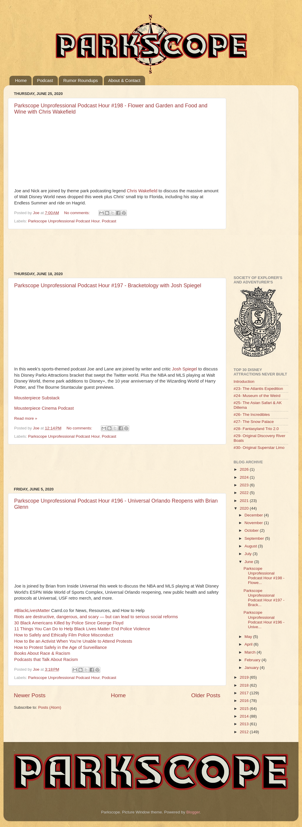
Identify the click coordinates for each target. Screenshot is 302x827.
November (254, 523)
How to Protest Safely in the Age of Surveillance (60, 647)
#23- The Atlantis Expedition (258, 388)
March (250, 652)
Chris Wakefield (142, 190)
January (252, 667)
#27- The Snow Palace (254, 421)
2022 (245, 492)
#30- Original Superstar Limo (259, 447)
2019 (245, 677)
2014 (245, 716)
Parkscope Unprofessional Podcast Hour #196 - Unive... (264, 619)
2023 (245, 485)
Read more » (25, 418)
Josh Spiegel (184, 369)
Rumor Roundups (80, 80)
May (248, 636)
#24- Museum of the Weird (257, 395)
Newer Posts (29, 695)
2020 (245, 508)
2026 (245, 469)
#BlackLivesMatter (32, 610)
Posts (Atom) (49, 707)
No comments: (77, 213)
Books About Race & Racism (42, 653)
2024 (245, 477)
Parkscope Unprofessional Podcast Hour (63, 221)
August (251, 546)
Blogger (193, 812)
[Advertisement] (121, 250)
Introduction (244, 381)
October (252, 530)
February (253, 660)
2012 (245, 732)
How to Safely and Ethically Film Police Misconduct (63, 635)
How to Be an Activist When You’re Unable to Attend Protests (73, 641)
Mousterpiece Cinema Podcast (44, 408)
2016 (245, 700)
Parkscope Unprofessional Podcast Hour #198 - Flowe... (264, 575)
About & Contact (124, 80)
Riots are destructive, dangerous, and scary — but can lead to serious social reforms (96, 616)
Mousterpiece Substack (37, 398)
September (254, 538)
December (254, 515)
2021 (245, 500)
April (249, 644)
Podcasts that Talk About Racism (46, 659)
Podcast (45, 80)
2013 (245, 724)
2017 (245, 693)
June (249, 561)
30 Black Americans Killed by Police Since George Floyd (68, 623)
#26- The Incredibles (252, 414)
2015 (245, 708)
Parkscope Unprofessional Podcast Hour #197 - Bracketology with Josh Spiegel (107, 285)
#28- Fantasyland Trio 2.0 (256, 428)
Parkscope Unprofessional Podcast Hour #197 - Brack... (264, 597)
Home (21, 80)
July (248, 554)
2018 (245, 685)
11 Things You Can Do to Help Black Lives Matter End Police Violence (82, 628)
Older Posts (205, 695)
